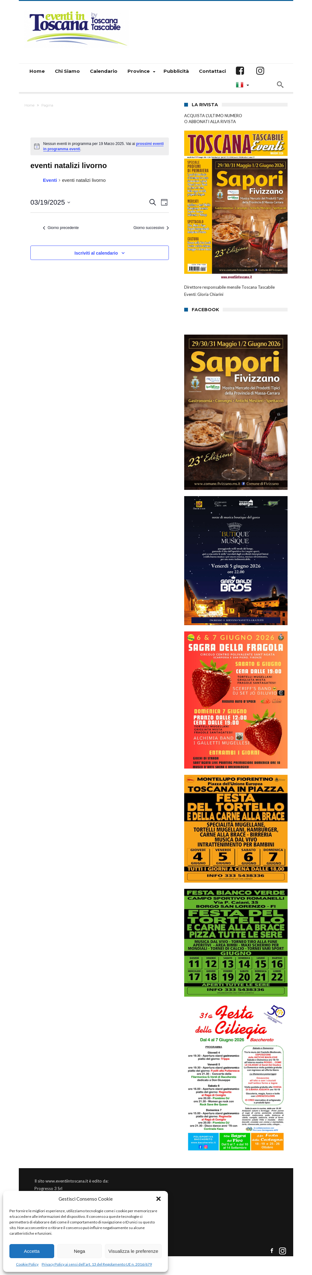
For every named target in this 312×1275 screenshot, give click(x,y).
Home (29, 105)
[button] (158, 1199)
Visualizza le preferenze (133, 1251)
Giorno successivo (151, 228)
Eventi (50, 180)
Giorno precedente (61, 228)
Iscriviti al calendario (96, 253)
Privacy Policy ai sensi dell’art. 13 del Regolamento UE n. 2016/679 (97, 1264)
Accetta (31, 1251)
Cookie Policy (27, 1264)
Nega (79, 1251)
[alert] (99, 146)
